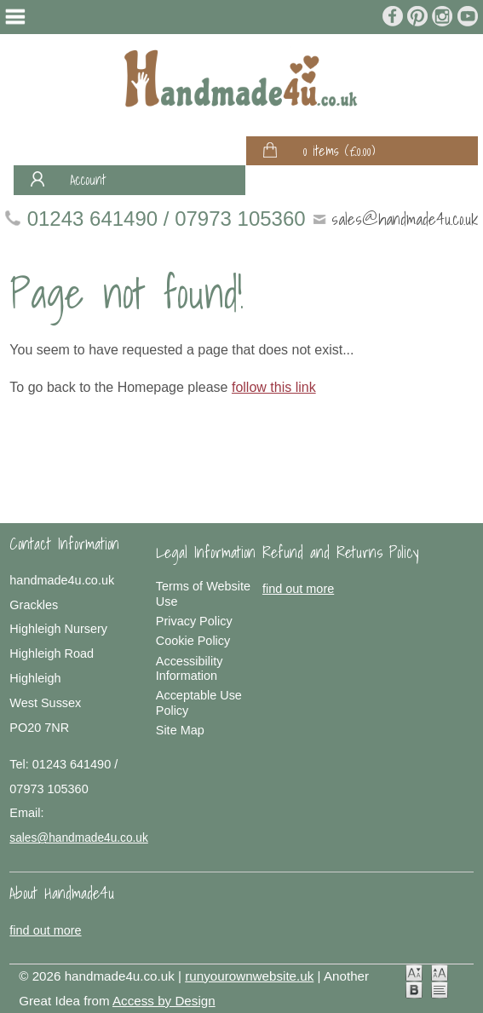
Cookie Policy (193, 641)
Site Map (180, 730)
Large (439, 972)
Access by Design (164, 1000)
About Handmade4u (61, 893)
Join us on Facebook (393, 16)
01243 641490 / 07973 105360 (166, 218)
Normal (414, 972)
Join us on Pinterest (418, 16)
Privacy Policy (194, 621)
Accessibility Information (189, 668)
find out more (298, 589)
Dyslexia (414, 990)
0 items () (339, 151)
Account (88, 180)
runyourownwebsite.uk (249, 976)
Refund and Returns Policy (340, 552)
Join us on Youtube (468, 16)
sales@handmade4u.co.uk (404, 218)
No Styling (439, 990)
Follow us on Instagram (443, 16)
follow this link (274, 387)
